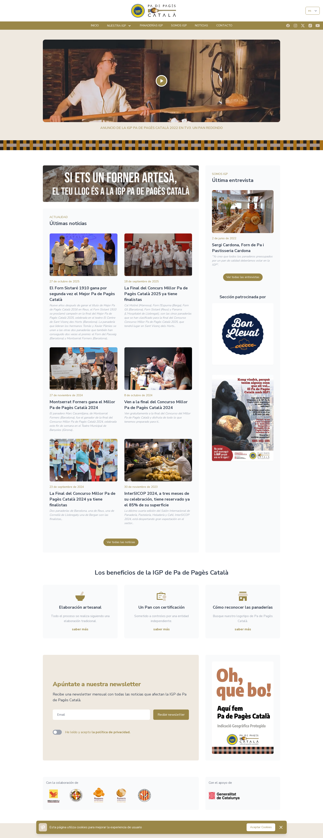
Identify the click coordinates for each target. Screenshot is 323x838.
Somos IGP (179, 25)
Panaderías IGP (151, 25)
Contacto (224, 25)
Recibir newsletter (171, 714)
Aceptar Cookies (261, 827)
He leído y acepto (97, 732)
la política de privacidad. (111, 732)
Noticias (201, 25)
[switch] (57, 732)
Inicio (95, 25)
